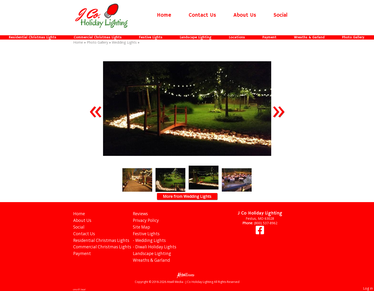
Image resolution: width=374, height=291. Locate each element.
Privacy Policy (146, 220)
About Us (245, 15)
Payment (269, 37)
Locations (237, 37)
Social (280, 15)
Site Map (141, 227)
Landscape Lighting (195, 37)
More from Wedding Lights (187, 196)
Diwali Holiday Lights (155, 247)
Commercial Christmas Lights (98, 37)
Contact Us (202, 15)
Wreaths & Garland (309, 37)
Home (164, 15)
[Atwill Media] (187, 275)
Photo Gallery (353, 37)
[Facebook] (260, 232)
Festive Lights (150, 37)
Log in (368, 288)
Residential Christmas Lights (32, 37)
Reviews (140, 213)
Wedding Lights (124, 42)
